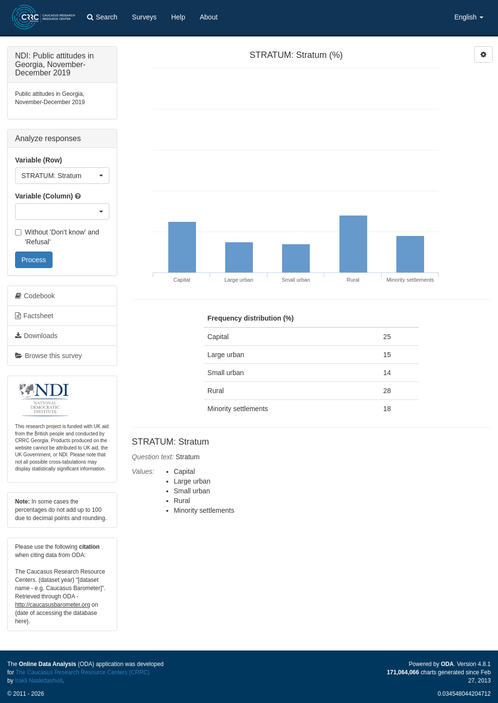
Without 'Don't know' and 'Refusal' (57, 237)
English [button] (468, 17)
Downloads (36, 336)
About (209, 17)
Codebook (35, 296)
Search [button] (102, 17)
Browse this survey (48, 356)
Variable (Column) (44, 196)
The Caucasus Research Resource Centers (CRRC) (83, 672)
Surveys (144, 17)
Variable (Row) (38, 160)
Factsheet (34, 316)
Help (178, 17)
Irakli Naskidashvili (39, 680)
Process (33, 260)
